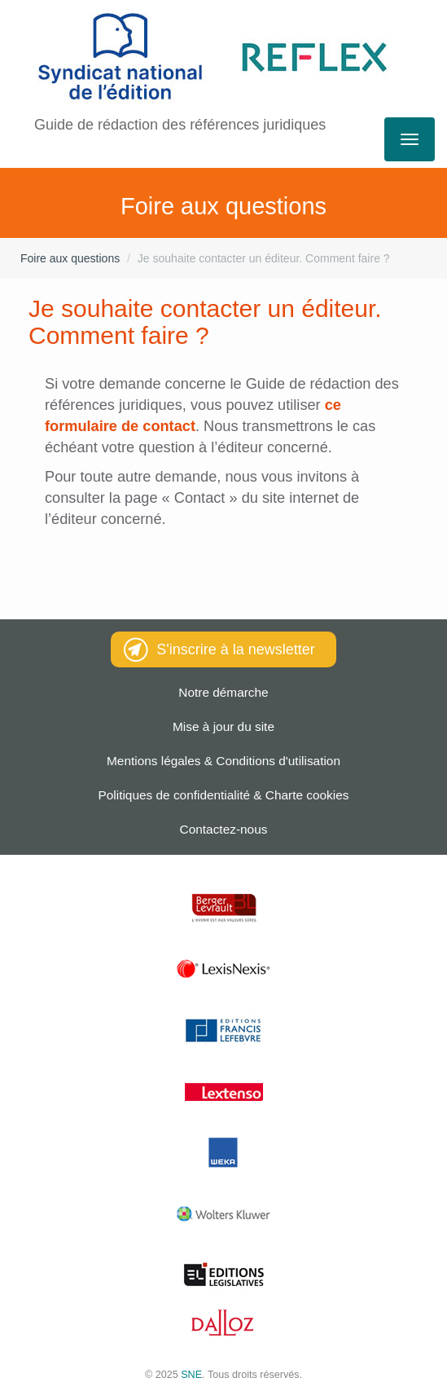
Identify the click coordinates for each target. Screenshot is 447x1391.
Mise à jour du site (223, 726)
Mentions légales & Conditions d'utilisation (223, 761)
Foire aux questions (70, 258)
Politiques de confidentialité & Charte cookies (224, 795)
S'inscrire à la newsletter (219, 649)
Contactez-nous (224, 829)
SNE (191, 1374)
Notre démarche (223, 692)
